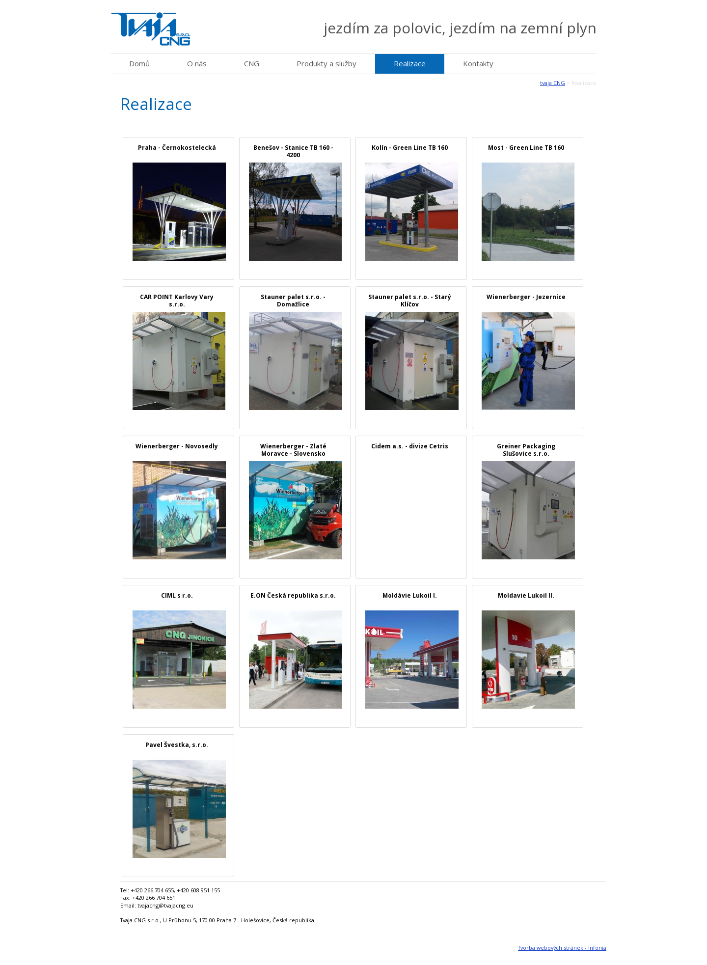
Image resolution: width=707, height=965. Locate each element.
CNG (251, 63)
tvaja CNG (552, 82)
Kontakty (478, 63)
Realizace (410, 63)
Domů (139, 63)
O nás (197, 63)
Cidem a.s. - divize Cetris (409, 446)
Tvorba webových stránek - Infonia (562, 947)
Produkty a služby (326, 63)
